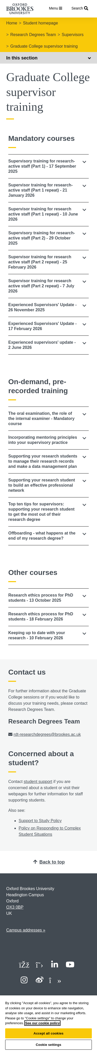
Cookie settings (48, 1045)
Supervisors (73, 34)
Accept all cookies (49, 1033)
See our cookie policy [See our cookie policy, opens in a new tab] (42, 1023)
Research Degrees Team (33, 34)
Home (11, 23)
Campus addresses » (25, 930)
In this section (48, 58)
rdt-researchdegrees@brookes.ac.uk (47, 734)
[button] (48, 166)
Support (26, 821)
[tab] (48, 166)
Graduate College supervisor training (44, 46)
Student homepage (40, 23)
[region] (48, 1023)
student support (38, 781)
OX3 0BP (15, 907)
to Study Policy (47, 821)
